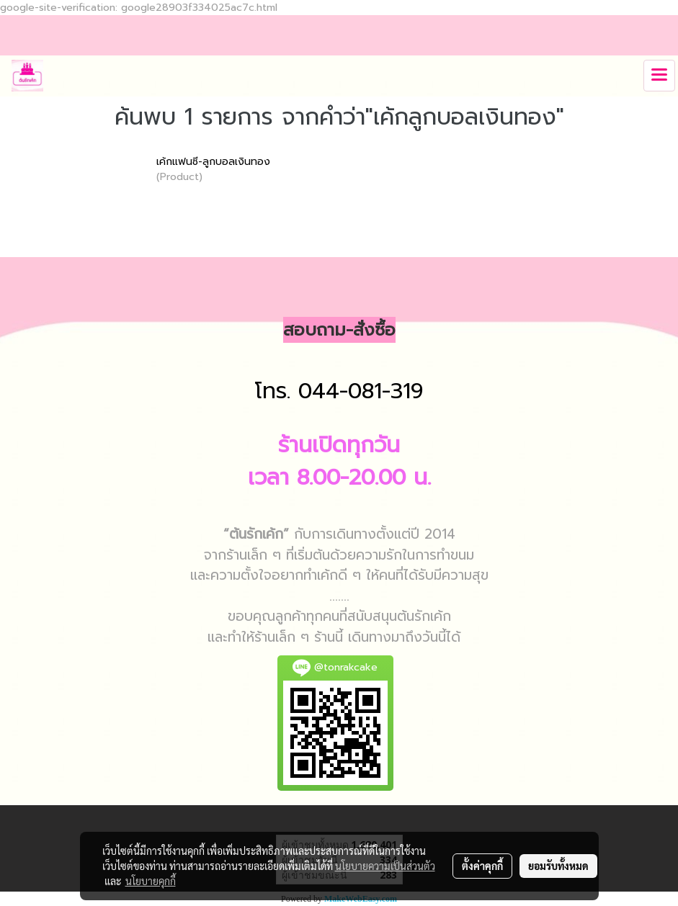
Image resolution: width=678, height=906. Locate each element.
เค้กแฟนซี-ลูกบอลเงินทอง (213, 161)
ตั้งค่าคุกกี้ (482, 865)
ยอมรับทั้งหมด (558, 865)
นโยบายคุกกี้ (150, 880)
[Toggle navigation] (659, 75)
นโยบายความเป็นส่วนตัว (385, 865)
